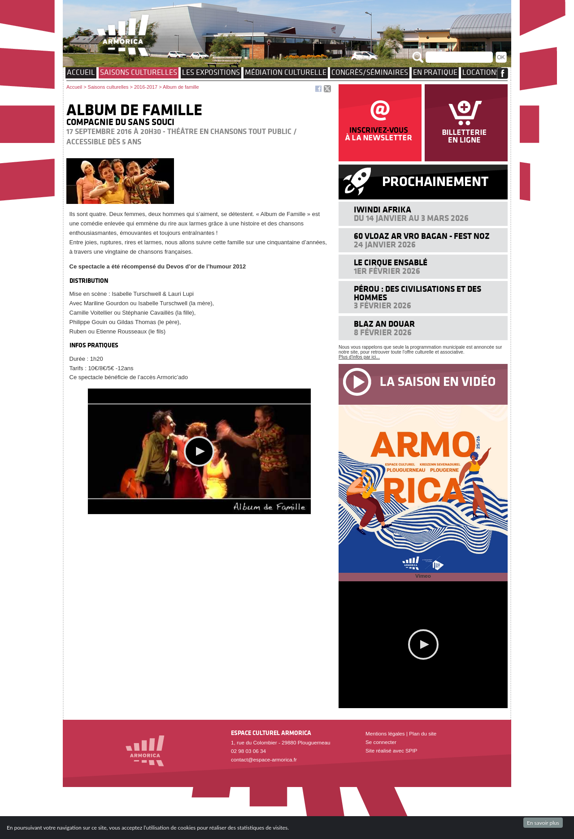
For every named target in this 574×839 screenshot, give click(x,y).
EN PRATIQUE (435, 72)
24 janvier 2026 (385, 244)
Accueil (81, 72)
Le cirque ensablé (390, 262)
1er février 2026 (387, 271)
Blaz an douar (384, 324)
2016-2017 (145, 87)
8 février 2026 (383, 332)
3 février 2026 (382, 305)
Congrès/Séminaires (369, 72)
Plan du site (422, 733)
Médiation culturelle (285, 72)
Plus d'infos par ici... (359, 357)
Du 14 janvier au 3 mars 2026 (411, 218)
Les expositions (211, 72)
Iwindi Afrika (382, 209)
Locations (481, 72)
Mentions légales (385, 733)
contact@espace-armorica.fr (264, 759)
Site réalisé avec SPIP (391, 750)
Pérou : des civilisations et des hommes (417, 293)
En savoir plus (543, 822)
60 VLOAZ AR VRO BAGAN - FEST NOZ (422, 236)
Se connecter (380, 742)
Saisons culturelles (138, 72)
